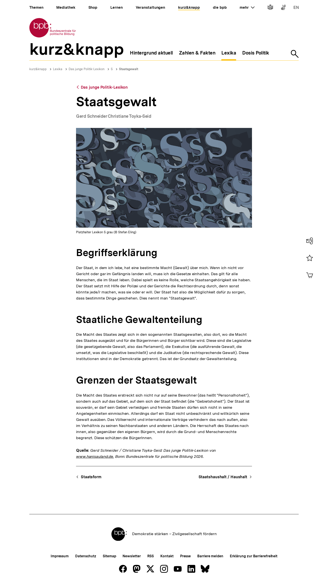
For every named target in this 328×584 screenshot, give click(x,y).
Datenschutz (85, 556)
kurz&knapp (38, 69)
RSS (150, 556)
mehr (247, 7)
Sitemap (109, 556)
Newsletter (132, 556)
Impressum (60, 556)
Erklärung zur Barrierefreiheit (253, 556)
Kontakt (166, 556)
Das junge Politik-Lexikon (86, 69)
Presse (185, 556)
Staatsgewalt (128, 69)
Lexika (57, 69)
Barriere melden (210, 556)
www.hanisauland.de (94, 456)
